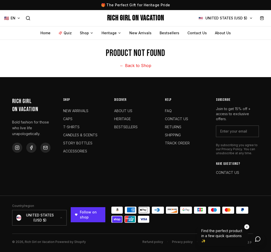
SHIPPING (173, 135)
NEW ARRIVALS (75, 111)
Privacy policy (182, 242)
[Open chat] (258, 239)
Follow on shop (85, 214)
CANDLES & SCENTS (80, 135)
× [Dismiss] (247, 227)
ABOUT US (123, 111)
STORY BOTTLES (77, 143)
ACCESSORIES (75, 151)
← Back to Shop (135, 65)
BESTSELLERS (126, 127)
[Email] (45, 148)
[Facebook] (31, 148)
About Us (223, 33)
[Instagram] (17, 148)
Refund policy (152, 242)
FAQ (168, 111)
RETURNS (173, 127)
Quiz (65, 33)
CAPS (67, 119)
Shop (86, 33)
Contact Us (197, 33)
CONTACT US (176, 119)
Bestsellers (169, 33)
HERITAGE (122, 119)
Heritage (111, 33)
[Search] (28, 18)
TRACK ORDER (177, 143)
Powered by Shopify (70, 242)
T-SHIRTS (71, 127)
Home (45, 33)
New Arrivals (140, 33)
